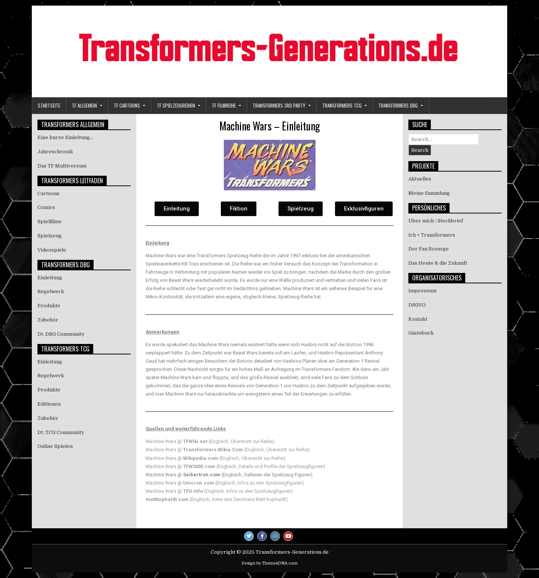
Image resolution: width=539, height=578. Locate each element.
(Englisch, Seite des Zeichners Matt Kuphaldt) (217, 499)
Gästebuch (420, 333)
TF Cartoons (127, 105)
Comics (46, 207)
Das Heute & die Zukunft (437, 263)
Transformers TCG (342, 105)
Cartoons (48, 193)
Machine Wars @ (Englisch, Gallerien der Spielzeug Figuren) (229, 474)
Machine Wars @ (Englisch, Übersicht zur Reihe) (210, 441)
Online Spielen (55, 446)
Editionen (49, 404)
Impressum (422, 290)
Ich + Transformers (431, 235)
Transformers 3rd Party (279, 105)
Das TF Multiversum (61, 166)
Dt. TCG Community (60, 432)
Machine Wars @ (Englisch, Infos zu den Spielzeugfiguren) (225, 483)
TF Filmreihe (224, 105)
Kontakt (417, 319)
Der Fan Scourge (428, 249)
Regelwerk (50, 291)
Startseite (49, 105)
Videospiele (51, 250)
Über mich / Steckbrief (435, 221)
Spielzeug (49, 236)
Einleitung (49, 277)
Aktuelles (419, 179)
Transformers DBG (398, 105)
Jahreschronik (55, 151)
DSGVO (417, 305)
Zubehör (47, 320)
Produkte (48, 305)
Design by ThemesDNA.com (269, 563)
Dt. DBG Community (61, 334)
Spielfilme (49, 221)
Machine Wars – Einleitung (269, 125)
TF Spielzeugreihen (176, 105)
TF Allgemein (84, 105)
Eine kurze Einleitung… (65, 137)
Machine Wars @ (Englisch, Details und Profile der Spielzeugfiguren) (235, 466)
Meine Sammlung (429, 193)
